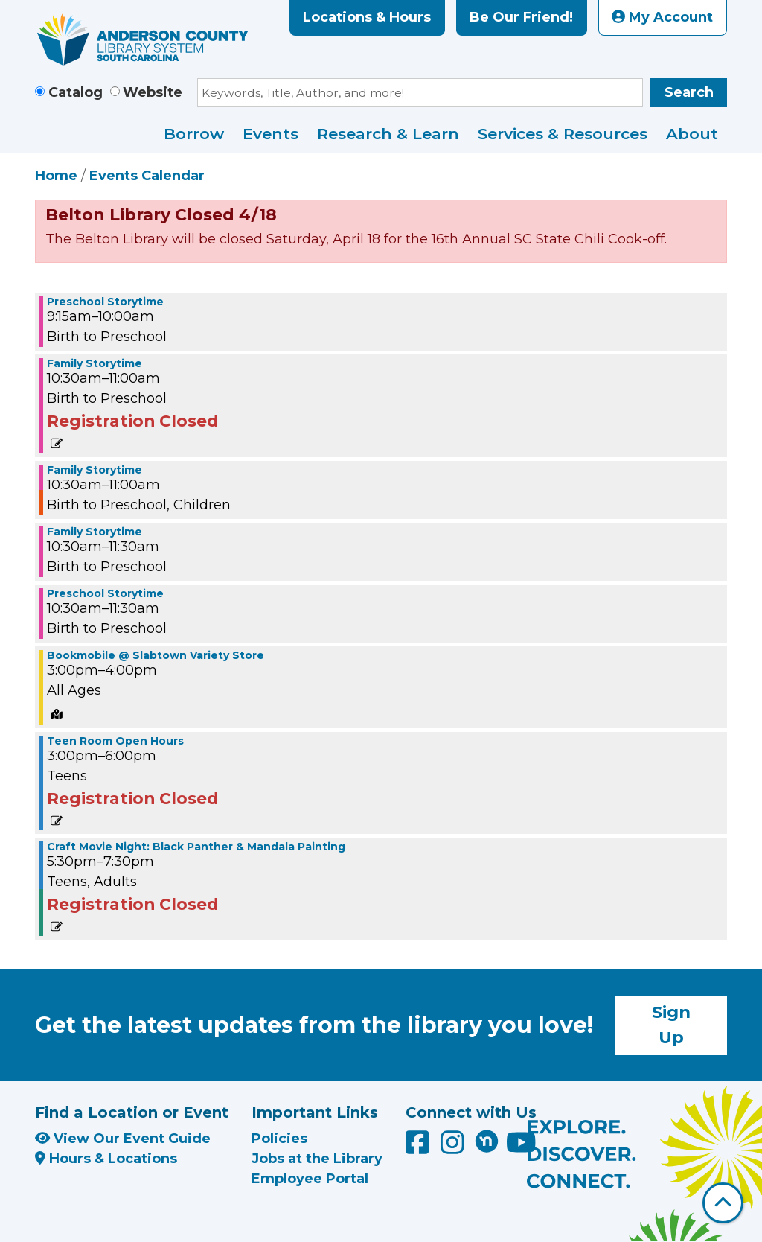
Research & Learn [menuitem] (388, 133)
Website (152, 92)
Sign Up (671, 1024)
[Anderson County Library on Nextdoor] (487, 1141)
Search (689, 92)
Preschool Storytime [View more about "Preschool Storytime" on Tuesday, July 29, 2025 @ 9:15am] (105, 301)
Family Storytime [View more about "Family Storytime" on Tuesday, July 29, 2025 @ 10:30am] (94, 363)
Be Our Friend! (521, 17)
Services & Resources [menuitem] (562, 133)
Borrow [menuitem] (194, 133)
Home (56, 176)
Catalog (75, 92)
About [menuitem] (692, 133)
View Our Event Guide (123, 1138)
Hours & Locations (106, 1158)
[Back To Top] (722, 1202)
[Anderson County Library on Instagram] (454, 1147)
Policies (279, 1138)
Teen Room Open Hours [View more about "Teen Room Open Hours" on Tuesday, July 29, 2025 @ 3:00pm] (115, 741)
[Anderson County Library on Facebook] (419, 1147)
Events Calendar (147, 176)
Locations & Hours (367, 17)
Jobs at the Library (317, 1158)
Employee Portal (310, 1179)
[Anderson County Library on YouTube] (521, 1147)
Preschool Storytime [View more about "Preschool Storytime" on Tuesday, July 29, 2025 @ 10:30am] (105, 593)
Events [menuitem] (270, 133)
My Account (662, 17)
